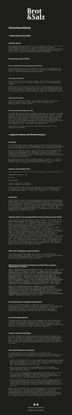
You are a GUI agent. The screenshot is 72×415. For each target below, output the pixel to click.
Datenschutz (40, 407)
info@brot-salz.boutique (36, 410)
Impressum (31, 407)
